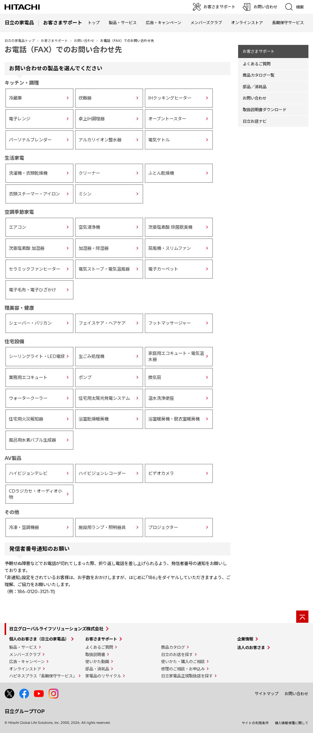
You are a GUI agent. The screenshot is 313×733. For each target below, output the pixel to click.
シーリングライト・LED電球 (37, 356)
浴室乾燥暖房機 (94, 419)
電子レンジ (19, 119)
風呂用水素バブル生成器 (32, 440)
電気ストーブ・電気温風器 (104, 269)
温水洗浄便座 (161, 398)
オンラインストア (247, 22)
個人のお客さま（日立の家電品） (39, 638)
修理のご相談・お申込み (183, 668)
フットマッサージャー (169, 323)
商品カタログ (173, 647)
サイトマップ (266, 693)
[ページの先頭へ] (302, 617)
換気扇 (154, 377)
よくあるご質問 (257, 63)
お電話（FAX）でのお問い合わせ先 (63, 49)
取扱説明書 (95, 654)
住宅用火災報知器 (26, 419)
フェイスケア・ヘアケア (102, 323)
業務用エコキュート (28, 377)
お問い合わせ (84, 40)
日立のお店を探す (177, 654)
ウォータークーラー (28, 398)
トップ (94, 22)
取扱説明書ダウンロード (264, 109)
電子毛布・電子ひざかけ (32, 290)
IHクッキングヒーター (169, 98)
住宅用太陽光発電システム (104, 398)
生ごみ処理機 (91, 356)
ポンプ (85, 377)
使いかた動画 (97, 661)
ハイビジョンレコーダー (102, 473)
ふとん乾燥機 (161, 173)
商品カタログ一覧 (258, 75)
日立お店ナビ (255, 121)
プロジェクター (163, 527)
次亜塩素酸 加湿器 (26, 248)
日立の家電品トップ (20, 40)
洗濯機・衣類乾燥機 (28, 173)
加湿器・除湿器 (94, 248)
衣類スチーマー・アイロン (34, 194)
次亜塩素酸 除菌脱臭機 (170, 227)
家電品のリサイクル (103, 675)
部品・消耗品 (97, 668)
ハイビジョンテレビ (28, 473)
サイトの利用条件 (255, 723)
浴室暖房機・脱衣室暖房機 (174, 419)
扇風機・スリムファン (169, 248)
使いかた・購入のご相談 (183, 661)
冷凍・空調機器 (24, 527)
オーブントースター (167, 119)
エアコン (17, 227)
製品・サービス (23, 647)
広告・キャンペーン (27, 661)
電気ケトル (159, 140)
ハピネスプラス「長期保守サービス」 (43, 675)
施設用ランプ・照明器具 (102, 527)
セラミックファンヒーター (34, 269)
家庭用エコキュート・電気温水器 (176, 356)
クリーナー (89, 173)
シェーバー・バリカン (30, 323)
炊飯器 (85, 98)
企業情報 (245, 638)
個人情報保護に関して (291, 723)
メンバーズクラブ (206, 22)
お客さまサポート (54, 40)
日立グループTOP (25, 711)
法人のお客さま (251, 647)
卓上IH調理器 (92, 119)
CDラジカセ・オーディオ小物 (35, 494)
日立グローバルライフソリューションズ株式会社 (56, 629)
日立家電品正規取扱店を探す (187, 675)
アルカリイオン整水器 (100, 140)
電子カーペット (163, 269)
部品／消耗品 (255, 86)
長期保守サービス (288, 22)
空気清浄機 (89, 227)
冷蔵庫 (15, 98)
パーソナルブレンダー (30, 140)
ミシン (85, 194)
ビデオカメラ (161, 473)
